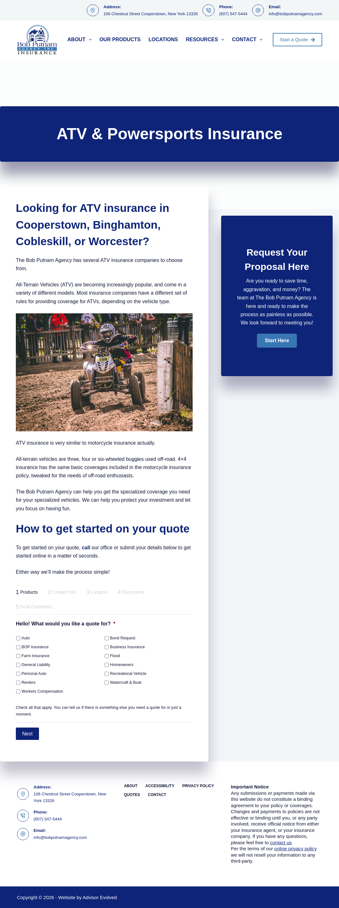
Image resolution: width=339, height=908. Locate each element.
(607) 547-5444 (233, 13)
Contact (248, 39)
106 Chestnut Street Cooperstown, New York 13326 (151, 13)
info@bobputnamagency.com (295, 13)
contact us (280, 842)
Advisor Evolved (100, 897)
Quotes (132, 794)
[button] (277, 341)
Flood (115, 656)
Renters (28, 682)
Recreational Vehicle (128, 673)
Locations (163, 39)
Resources (206, 39)
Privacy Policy (198, 785)
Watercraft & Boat (125, 682)
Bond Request (122, 638)
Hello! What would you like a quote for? (65, 623)
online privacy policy (295, 848)
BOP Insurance (35, 647)
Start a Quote (297, 39)
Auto (26, 638)
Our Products (120, 39)
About (80, 39)
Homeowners (121, 665)
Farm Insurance (35, 656)
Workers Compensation (42, 691)
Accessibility (159, 785)
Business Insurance (127, 647)
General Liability (36, 665)
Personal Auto (34, 673)
